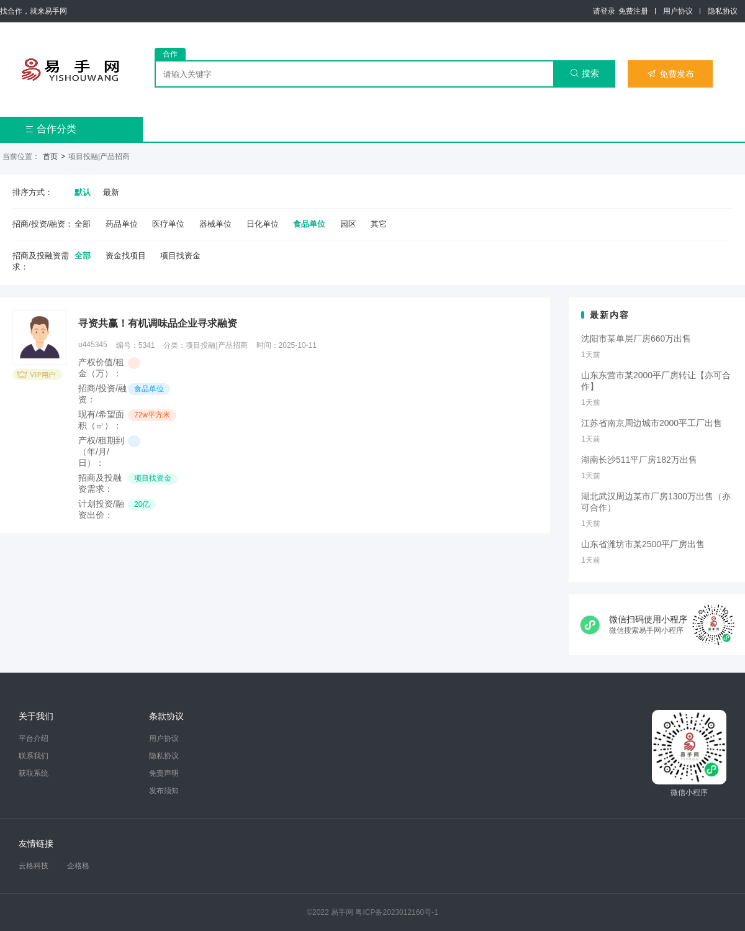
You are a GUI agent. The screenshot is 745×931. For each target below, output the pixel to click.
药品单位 (122, 224)
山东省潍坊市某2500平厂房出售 (643, 544)
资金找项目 (126, 255)
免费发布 (670, 74)
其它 (379, 224)
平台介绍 (33, 738)
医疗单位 (168, 224)
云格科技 (33, 865)
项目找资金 (180, 255)
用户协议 (678, 11)
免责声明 (164, 773)
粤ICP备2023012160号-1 (396, 912)
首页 (50, 156)
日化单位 (262, 224)
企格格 (78, 865)
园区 (348, 224)
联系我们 (33, 756)
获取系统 (33, 773)
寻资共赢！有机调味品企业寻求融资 (157, 323)
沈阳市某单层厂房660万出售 (636, 338)
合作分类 (50, 129)
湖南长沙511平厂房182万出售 (639, 460)
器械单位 (215, 224)
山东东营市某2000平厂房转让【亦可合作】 (656, 380)
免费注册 (633, 11)
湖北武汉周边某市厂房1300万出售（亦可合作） (656, 501)
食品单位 (309, 224)
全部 (82, 224)
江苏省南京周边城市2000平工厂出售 (651, 423)
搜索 (584, 73)
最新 (111, 192)
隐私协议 (723, 11)
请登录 (604, 11)
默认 (82, 192)
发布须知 (164, 790)
